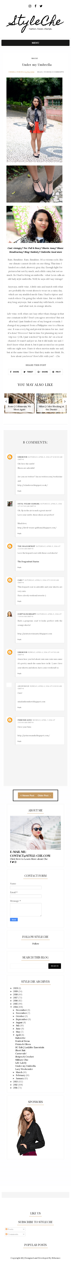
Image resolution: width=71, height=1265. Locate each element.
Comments (12, 1234)
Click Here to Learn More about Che (29, 859)
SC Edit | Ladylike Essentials (29, 1047)
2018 (15, 994)
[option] (20, 405)
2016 (15, 1000)
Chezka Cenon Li (16, 72)
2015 (15, 1003)
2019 (15, 991)
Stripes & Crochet (24, 1056)
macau (34, 58)
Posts (9, 1229)
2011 (15, 1087)
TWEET (28, 372)
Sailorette (20, 1038)
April (18, 1035)
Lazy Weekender (24, 1069)
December (21, 1010)
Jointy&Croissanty (27, 614)
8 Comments (58, 72)
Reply (19, 491)
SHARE (14, 372)
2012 (15, 1084)
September (22, 1019)
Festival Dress (22, 1041)
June (18, 1028)
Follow (35, 943)
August (19, 1022)
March (19, 1072)
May (18, 1031)
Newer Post (27, 795)
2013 (15, 1081)
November (21, 1013)
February (21, 1075)
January (20, 1078)
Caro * (21, 580)
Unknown (22, 457)
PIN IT (56, 372)
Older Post (44, 795)
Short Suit (20, 1050)
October (20, 1016)
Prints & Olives (23, 1044)
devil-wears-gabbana (29, 504)
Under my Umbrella (25, 1066)
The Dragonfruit (26, 546)
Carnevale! (20, 1053)
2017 (15, 997)
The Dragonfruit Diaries (28, 561)
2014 (15, 1007)
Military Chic (21, 1059)
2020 (16, 988)
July (18, 1025)
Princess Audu (25, 720)
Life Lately (20, 1062)
